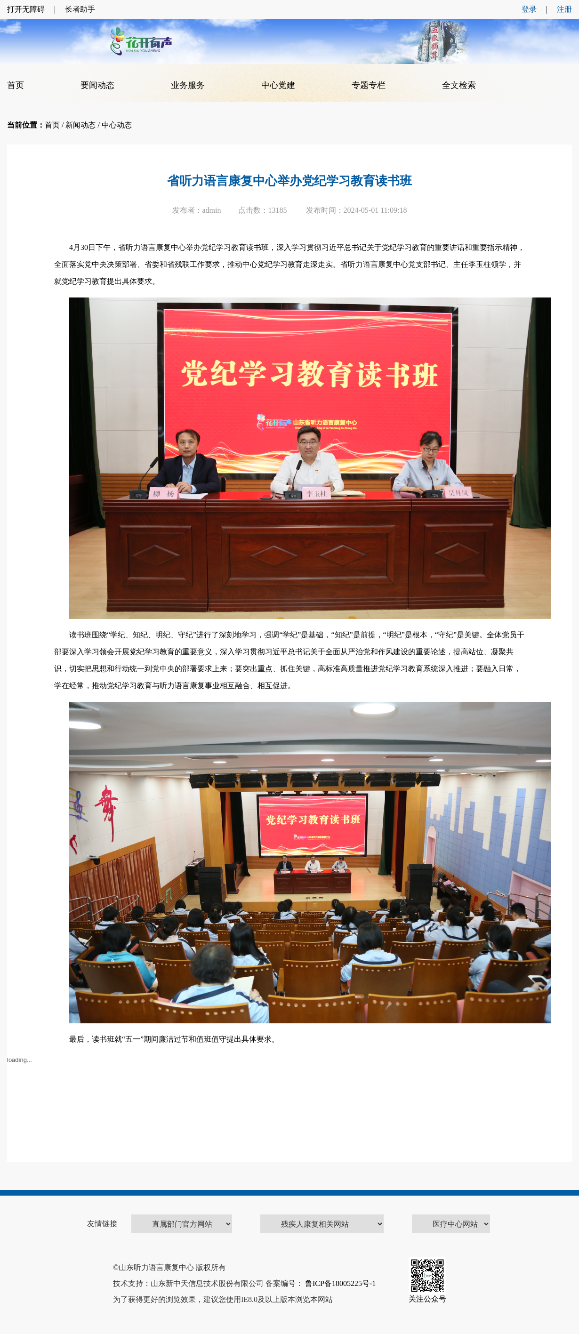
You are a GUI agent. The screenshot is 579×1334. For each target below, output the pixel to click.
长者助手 (80, 9)
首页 (15, 85)
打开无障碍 (26, 9)
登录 (529, 9)
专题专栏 (369, 85)
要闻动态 (97, 85)
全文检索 (459, 85)
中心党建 (278, 85)
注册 (564, 9)
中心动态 (117, 125)
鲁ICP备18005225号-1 (339, 1283)
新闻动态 (80, 125)
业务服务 (188, 85)
